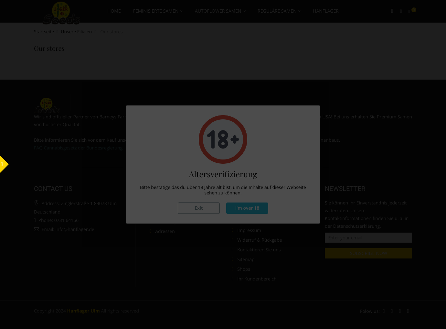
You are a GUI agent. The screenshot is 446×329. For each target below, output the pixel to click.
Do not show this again (287, 236)
